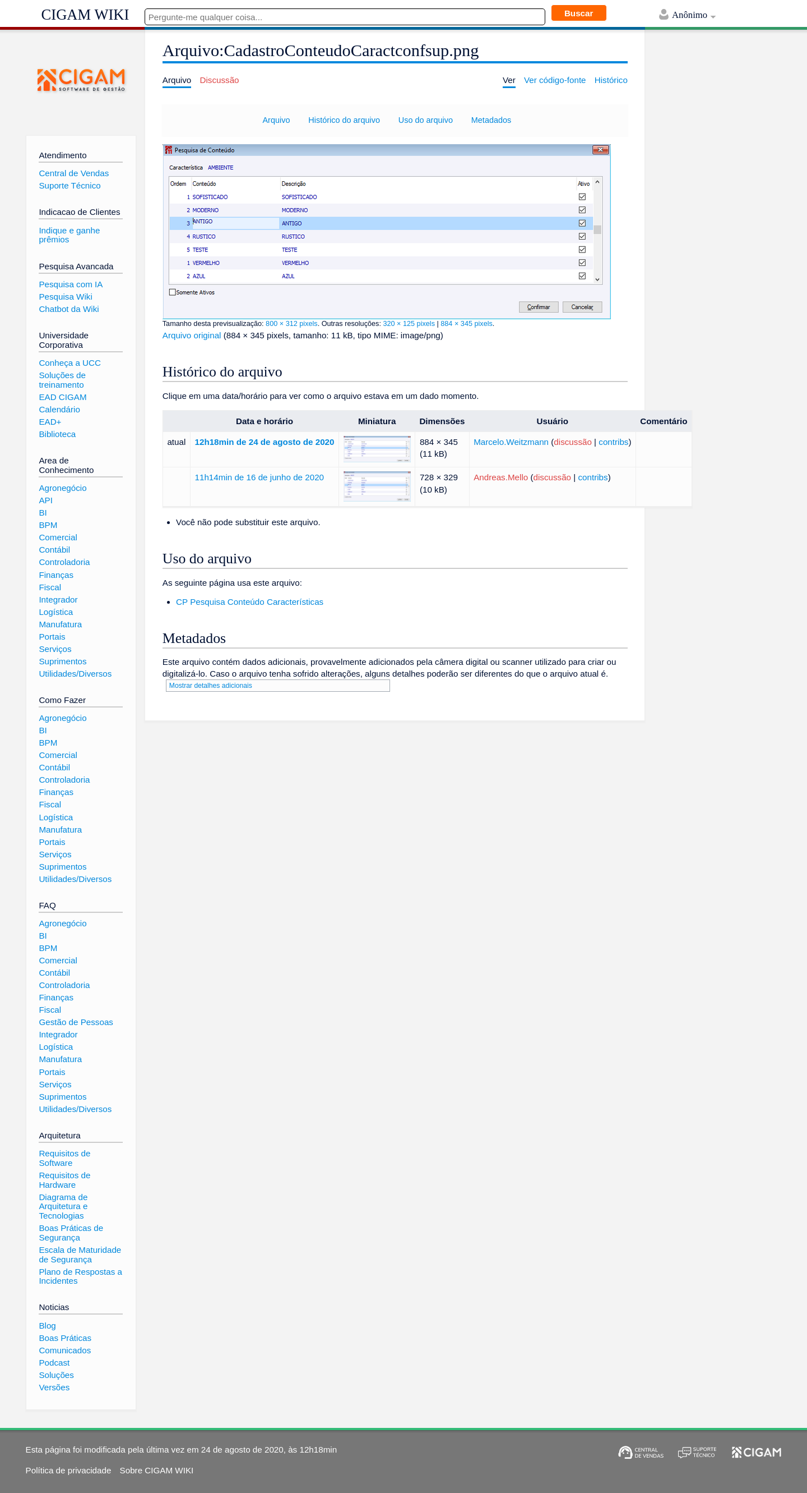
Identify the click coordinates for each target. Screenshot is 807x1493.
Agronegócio (62, 488)
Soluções (56, 1375)
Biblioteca (57, 434)
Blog (47, 1325)
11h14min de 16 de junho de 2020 (259, 477)
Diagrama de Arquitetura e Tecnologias (63, 1206)
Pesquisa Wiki (65, 296)
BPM (48, 525)
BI (43, 512)
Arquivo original (192, 335)
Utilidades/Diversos (75, 673)
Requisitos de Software (64, 1158)
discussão (573, 442)
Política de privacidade (69, 1470)
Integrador (58, 599)
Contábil (54, 549)
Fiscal (50, 587)
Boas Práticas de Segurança (71, 1232)
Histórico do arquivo (344, 120)
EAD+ (50, 421)
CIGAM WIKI (85, 14)
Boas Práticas (65, 1338)
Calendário (59, 409)
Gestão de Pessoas (76, 1022)
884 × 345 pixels (466, 324)
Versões (54, 1387)
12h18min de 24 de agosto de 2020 (265, 442)
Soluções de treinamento (62, 379)
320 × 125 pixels (409, 324)
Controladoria (64, 562)
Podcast (54, 1362)
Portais (52, 636)
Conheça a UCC (70, 362)
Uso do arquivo (425, 120)
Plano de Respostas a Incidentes (80, 1276)
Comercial (58, 537)
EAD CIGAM (62, 397)
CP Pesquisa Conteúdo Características (249, 602)
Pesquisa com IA (71, 284)
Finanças (56, 575)
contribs (613, 442)
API (45, 500)
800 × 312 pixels (292, 324)
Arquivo (276, 120)
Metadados (491, 120)
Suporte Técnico (69, 185)
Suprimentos (62, 661)
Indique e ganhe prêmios (69, 235)
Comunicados (65, 1350)
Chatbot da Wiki (69, 309)
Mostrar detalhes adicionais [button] (210, 686)
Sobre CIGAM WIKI (157, 1470)
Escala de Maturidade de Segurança (80, 1254)
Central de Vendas (74, 173)
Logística (56, 612)
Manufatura (60, 624)
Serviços (55, 649)
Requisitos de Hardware (64, 1179)
